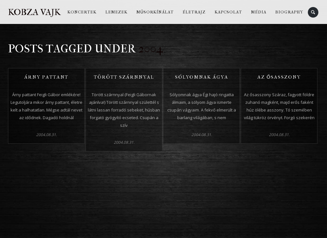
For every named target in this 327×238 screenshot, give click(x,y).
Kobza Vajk (34, 12)
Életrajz (194, 12)
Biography (289, 12)
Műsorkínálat (155, 12)
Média (258, 12)
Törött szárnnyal (124, 77)
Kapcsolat (228, 12)
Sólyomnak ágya (201, 77)
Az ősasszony (279, 77)
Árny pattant (46, 77)
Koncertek (81, 12)
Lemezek (116, 12)
